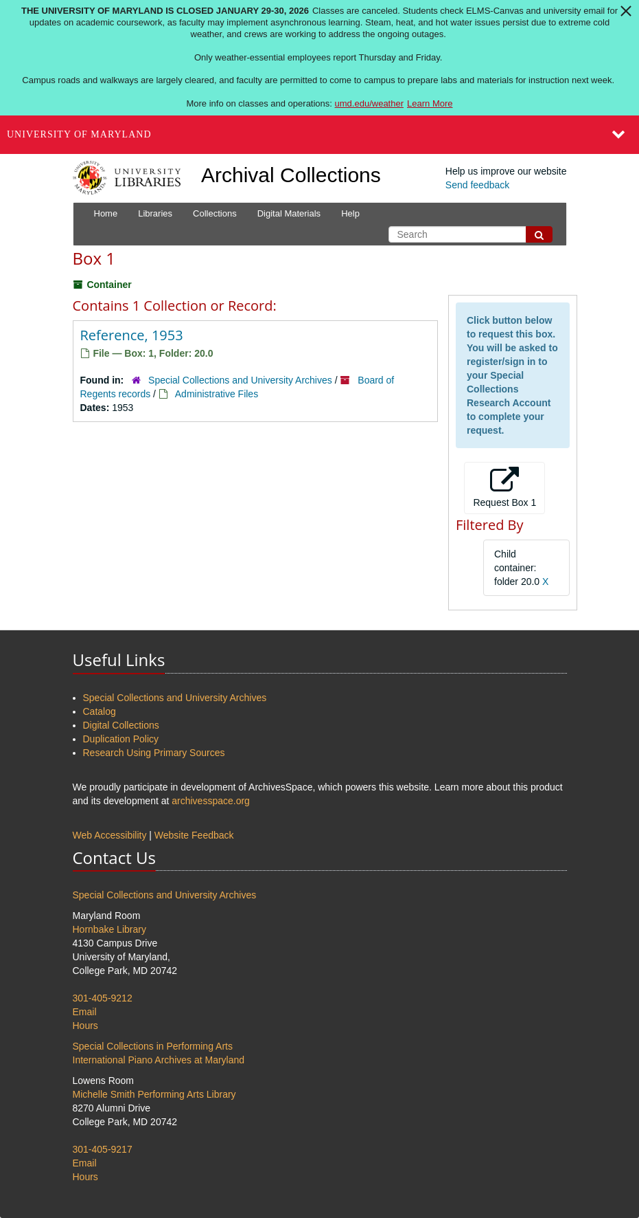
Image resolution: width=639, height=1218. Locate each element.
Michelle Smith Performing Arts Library (154, 1094)
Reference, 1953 (131, 335)
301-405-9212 (102, 998)
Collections (215, 213)
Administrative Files (216, 393)
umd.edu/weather (369, 103)
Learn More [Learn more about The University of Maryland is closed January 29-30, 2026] (429, 103)
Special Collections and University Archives (240, 380)
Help (350, 213)
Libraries (155, 213)
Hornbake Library (109, 929)
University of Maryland (79, 134)
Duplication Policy (121, 738)
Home (106, 213)
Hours (85, 1025)
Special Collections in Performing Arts (153, 1046)
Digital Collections (121, 725)
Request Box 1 (504, 487)
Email (85, 1011)
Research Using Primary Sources (154, 752)
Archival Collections (291, 175)
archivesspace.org (211, 800)
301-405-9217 (102, 1149)
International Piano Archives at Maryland (159, 1059)
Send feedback (477, 184)
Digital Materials (289, 213)
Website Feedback (194, 835)
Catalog (99, 711)
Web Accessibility (110, 835)
